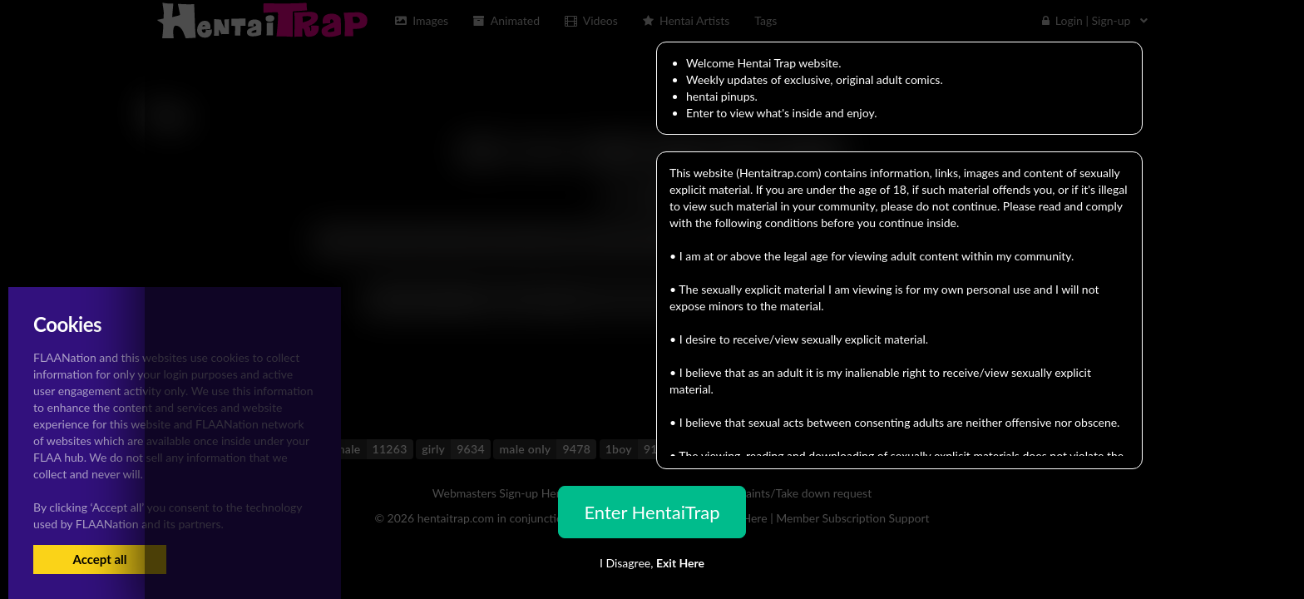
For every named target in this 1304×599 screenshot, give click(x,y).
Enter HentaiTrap (651, 512)
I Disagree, (652, 563)
